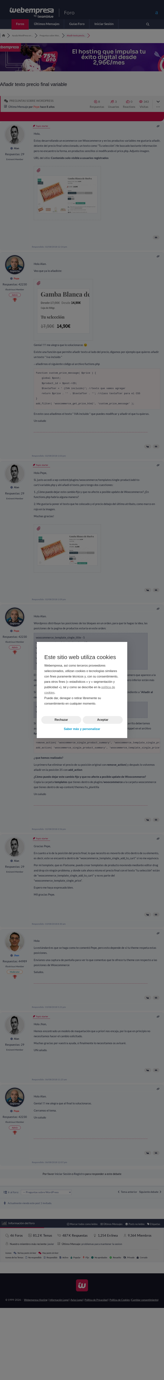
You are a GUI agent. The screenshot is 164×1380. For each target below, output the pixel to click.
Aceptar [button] (102, 719)
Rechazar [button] (61, 719)
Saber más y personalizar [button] (82, 729)
